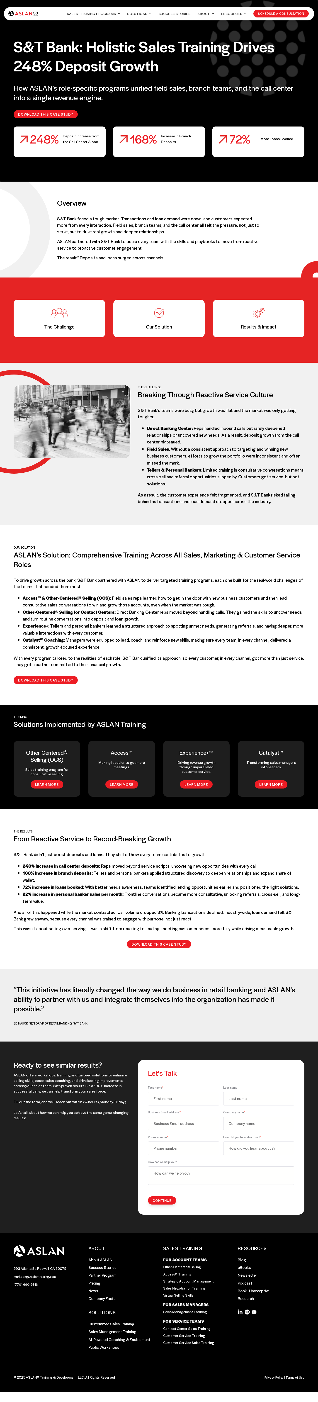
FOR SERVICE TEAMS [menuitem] (183, 1332)
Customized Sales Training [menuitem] (111, 1324)
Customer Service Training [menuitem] (185, 1348)
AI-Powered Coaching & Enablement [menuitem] (119, 1340)
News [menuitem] (93, 1291)
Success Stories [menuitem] (102, 1268)
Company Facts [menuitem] (102, 1299)
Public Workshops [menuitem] (103, 1348)
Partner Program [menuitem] (102, 1276)
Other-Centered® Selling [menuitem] (183, 1268)
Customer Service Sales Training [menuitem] (190, 1356)
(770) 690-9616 (27, 1285)
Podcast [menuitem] (245, 1283)
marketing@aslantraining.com (36, 1277)
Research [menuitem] (246, 1299)
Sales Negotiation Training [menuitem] (185, 1291)
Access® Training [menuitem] (177, 1276)
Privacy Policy (272, 1387)
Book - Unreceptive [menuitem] (253, 1291)
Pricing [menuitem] (94, 1283)
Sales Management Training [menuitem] (112, 1332)
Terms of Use (294, 1387)
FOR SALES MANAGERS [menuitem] (186, 1312)
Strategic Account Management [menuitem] (190, 1283)
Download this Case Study (45, 114)
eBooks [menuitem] (244, 1268)
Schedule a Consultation (282, 14)
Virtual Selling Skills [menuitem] (179, 1299)
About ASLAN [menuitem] (100, 1260)
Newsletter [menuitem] (247, 1276)
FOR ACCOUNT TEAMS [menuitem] (185, 1260)
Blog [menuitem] (242, 1260)
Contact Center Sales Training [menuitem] (188, 1340)
